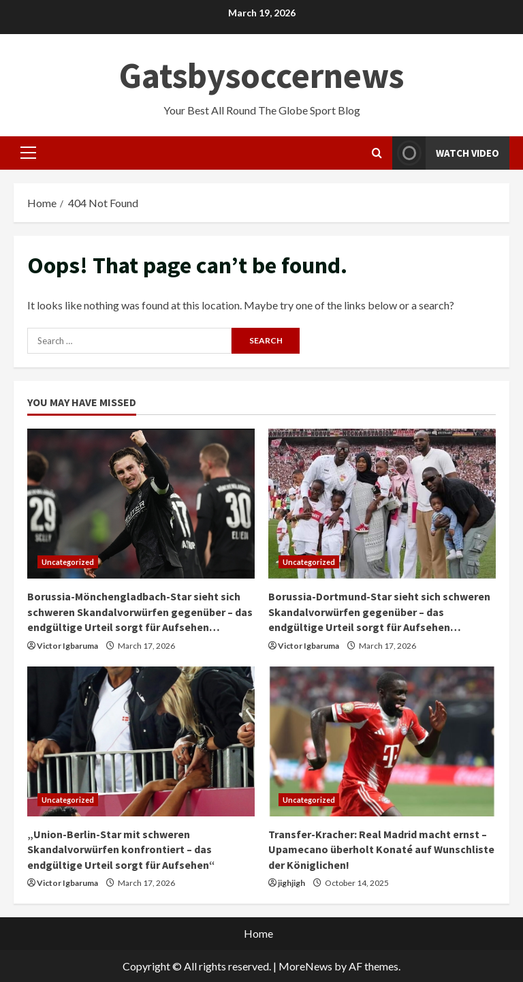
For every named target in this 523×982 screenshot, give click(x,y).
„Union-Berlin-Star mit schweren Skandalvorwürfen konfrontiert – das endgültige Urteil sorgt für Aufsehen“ (121, 849)
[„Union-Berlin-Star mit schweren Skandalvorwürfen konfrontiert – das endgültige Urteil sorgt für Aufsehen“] (141, 741)
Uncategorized (68, 561)
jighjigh (291, 883)
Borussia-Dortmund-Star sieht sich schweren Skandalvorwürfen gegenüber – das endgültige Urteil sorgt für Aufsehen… (379, 611)
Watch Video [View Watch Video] (445, 153)
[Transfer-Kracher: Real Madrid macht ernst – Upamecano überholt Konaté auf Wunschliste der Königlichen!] (382, 741)
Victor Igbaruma (67, 646)
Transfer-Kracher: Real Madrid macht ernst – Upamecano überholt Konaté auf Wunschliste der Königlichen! (381, 849)
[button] (28, 152)
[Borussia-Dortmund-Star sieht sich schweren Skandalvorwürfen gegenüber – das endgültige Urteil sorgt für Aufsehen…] (382, 504)
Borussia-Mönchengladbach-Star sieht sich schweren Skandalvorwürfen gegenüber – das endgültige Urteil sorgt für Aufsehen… (140, 611)
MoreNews (305, 966)
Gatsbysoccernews (261, 75)
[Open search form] (377, 153)
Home (258, 933)
